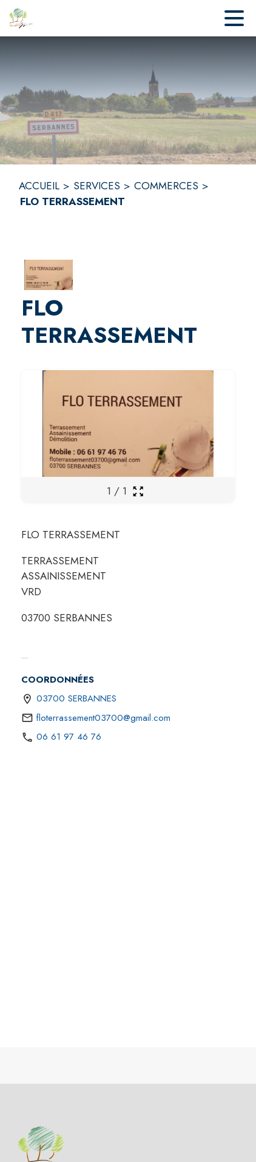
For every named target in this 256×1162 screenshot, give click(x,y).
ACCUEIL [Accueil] (39, 185)
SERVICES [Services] (96, 185)
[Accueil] (21, 18)
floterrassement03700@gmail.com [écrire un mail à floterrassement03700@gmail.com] (103, 718)
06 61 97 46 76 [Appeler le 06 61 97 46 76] (68, 736)
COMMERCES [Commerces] (166, 185)
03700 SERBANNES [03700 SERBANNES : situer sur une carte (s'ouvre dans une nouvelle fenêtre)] (76, 698)
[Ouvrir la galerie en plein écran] (138, 491)
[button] (48, 275)
